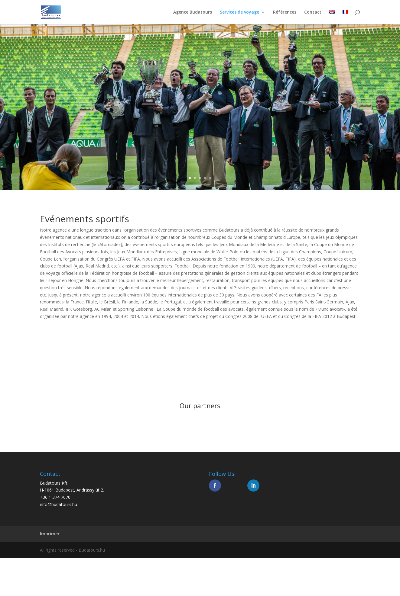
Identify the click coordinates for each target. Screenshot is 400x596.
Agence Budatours (192, 12)
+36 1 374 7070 (55, 497)
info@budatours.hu (58, 504)
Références (284, 12)
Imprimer (50, 534)
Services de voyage (239, 12)
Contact (312, 12)
